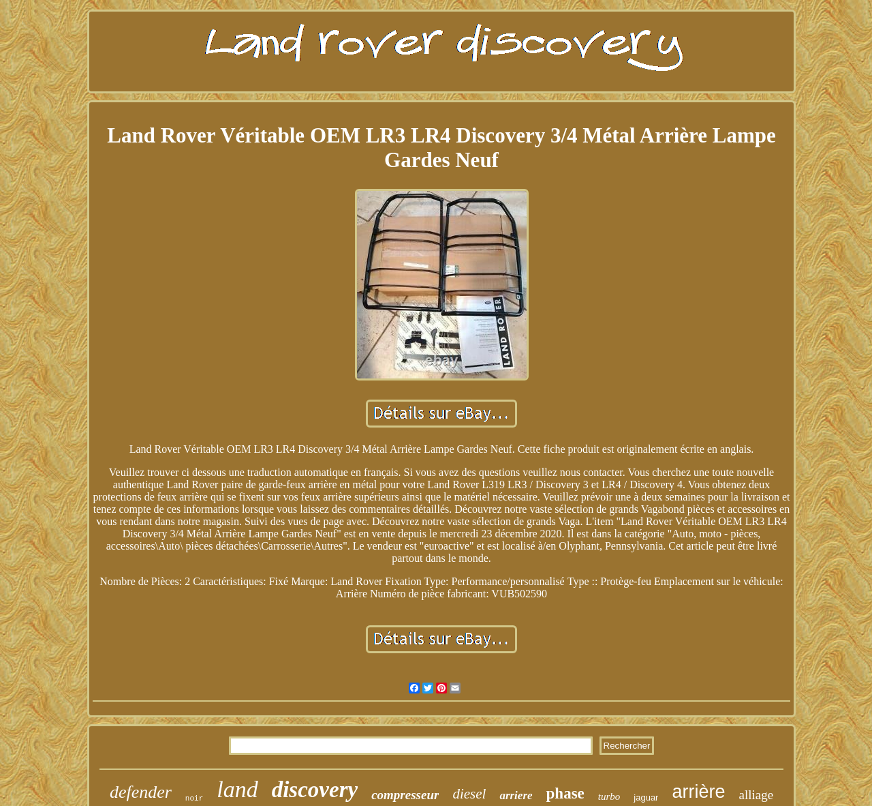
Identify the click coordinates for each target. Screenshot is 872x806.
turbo (609, 796)
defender (141, 792)
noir (194, 798)
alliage (755, 795)
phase (565, 793)
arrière (698, 791)
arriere (515, 795)
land (237, 789)
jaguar (646, 797)
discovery (315, 789)
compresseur (405, 795)
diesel (469, 794)
